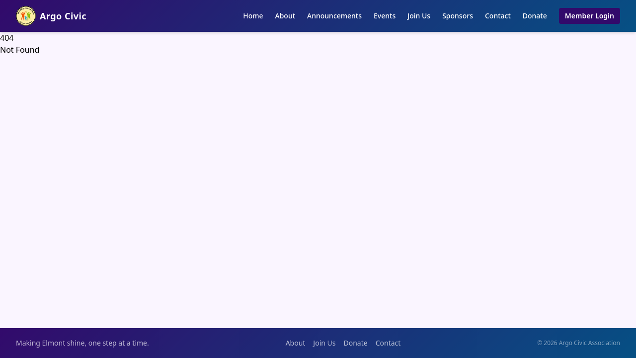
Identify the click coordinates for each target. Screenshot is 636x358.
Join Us (418, 15)
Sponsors (457, 15)
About (285, 15)
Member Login (589, 15)
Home (253, 15)
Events (385, 15)
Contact (498, 15)
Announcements (334, 15)
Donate (535, 15)
